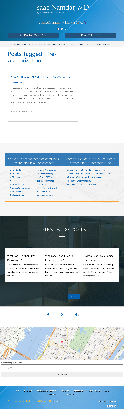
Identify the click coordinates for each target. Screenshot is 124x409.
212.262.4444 (49, 22)
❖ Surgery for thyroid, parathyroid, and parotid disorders (47, 191)
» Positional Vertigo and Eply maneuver (84, 177)
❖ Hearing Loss (16, 170)
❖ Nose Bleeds (16, 191)
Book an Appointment (33, 35)
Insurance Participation (35, 44)
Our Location (96, 44)
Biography (18, 44)
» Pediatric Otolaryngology (79, 181)
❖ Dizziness (15, 177)
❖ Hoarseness (16, 181)
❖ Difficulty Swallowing (20, 188)
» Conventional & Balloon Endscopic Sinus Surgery (89, 170)
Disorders (51, 44)
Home (10, 44)
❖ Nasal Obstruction (46, 170)
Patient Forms (76, 44)
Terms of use (103, 401)
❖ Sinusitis (14, 173)
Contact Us (108, 44)
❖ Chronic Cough (17, 195)
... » (17, 275)
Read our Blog (90, 35)
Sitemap (112, 401)
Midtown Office (73, 22)
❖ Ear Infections (17, 184)
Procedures (63, 44)
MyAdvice (56, 401)
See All (74, 296)
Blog (86, 44)
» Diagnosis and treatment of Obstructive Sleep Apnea (91, 173)
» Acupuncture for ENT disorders (81, 184)
